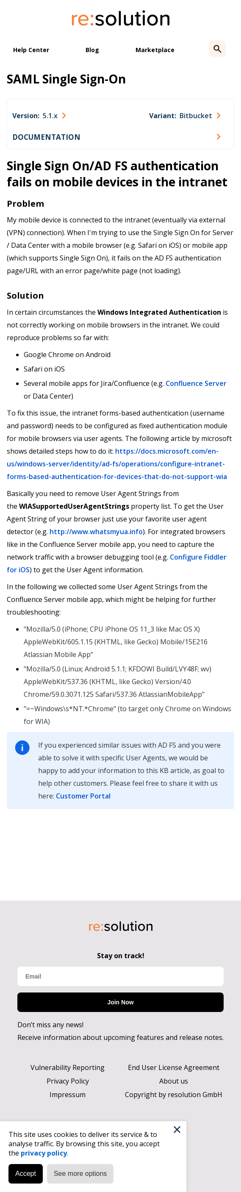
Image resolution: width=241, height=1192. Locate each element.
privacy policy (44, 1153)
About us (173, 1081)
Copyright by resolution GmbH (173, 1094)
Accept (25, 1173)
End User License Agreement (173, 1067)
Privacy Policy (68, 1081)
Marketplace (155, 50)
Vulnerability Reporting (67, 1067)
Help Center (31, 50)
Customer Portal (83, 796)
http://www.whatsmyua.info (96, 531)
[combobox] (39, 115)
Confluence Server (196, 383)
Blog (92, 50)
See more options (80, 1173)
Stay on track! (120, 955)
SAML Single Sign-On (66, 79)
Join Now (120, 1002)
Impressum (68, 1094)
